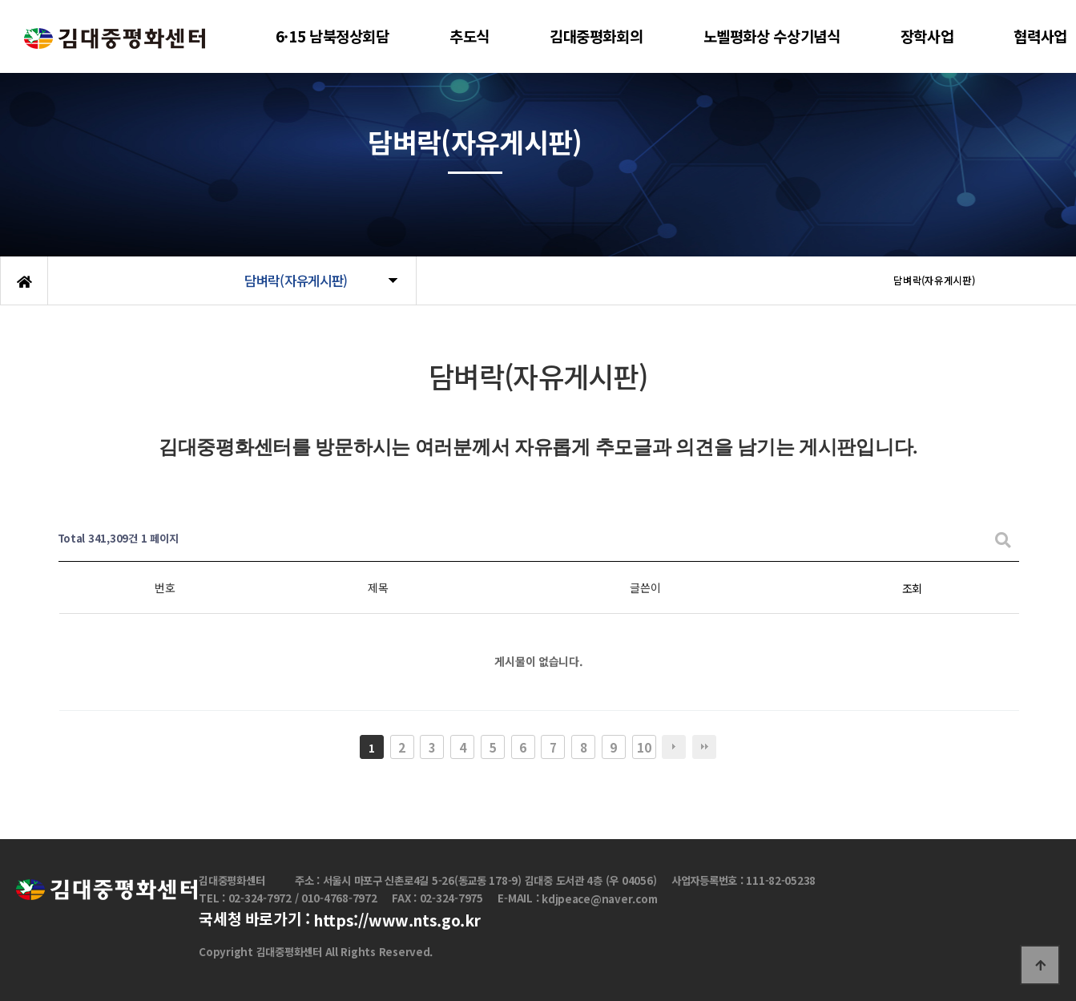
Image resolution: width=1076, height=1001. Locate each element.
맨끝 (704, 747)
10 (644, 747)
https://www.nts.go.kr (397, 921)
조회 (912, 588)
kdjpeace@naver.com (599, 898)
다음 (674, 747)
